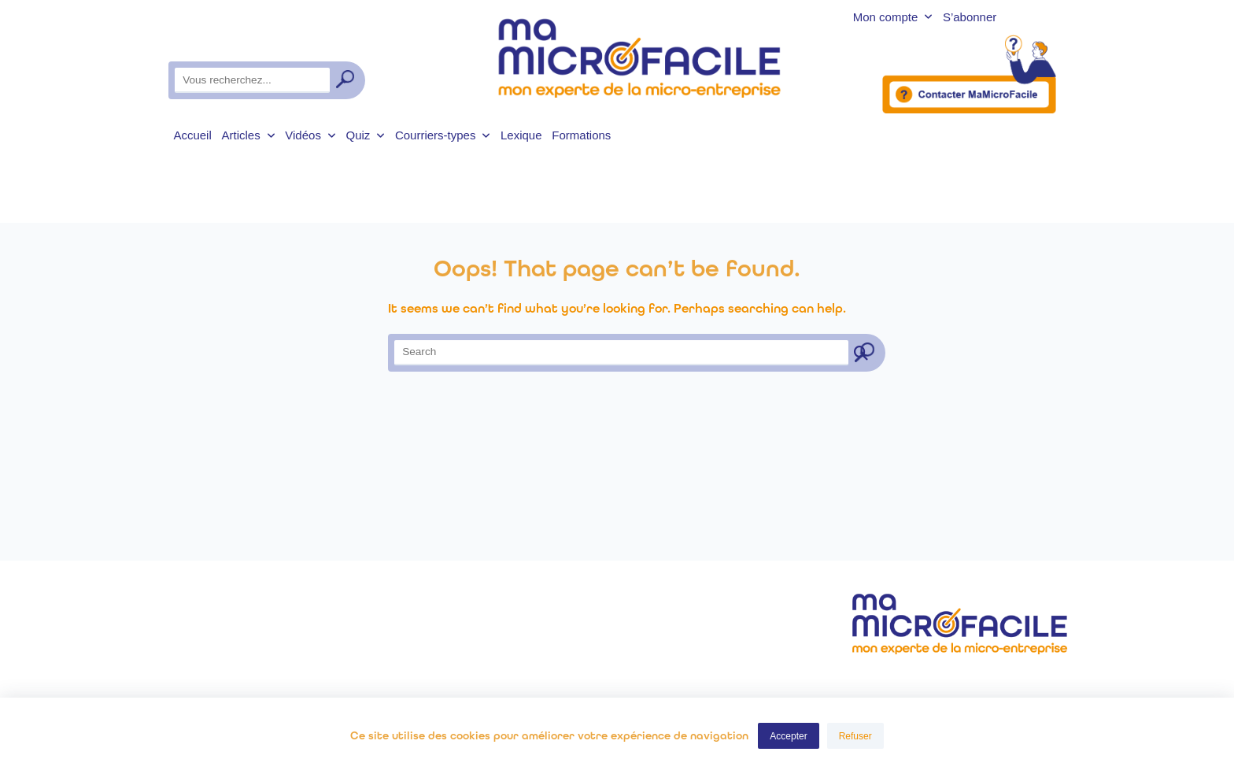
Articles (248, 135)
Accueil (192, 135)
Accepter (788, 736)
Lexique (521, 135)
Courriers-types (442, 135)
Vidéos (310, 135)
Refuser (855, 736)
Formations (581, 135)
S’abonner (969, 17)
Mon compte (893, 17)
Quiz (365, 135)
